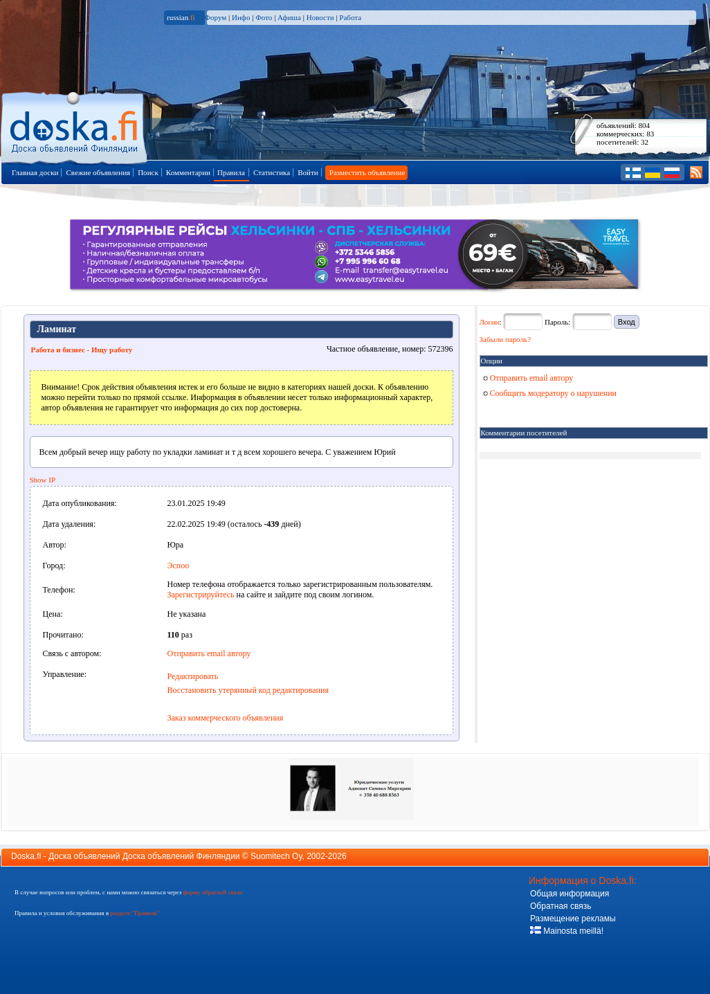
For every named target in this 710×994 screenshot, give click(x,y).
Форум (215, 17)
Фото (263, 17)
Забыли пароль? (505, 339)
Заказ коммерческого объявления (225, 718)
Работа (350, 17)
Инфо (241, 17)
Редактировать (193, 676)
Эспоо (178, 565)
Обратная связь (560, 906)
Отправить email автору (209, 653)
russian (181, 17)
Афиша (289, 17)
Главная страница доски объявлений (75, 125)
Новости (320, 17)
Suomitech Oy (276, 856)
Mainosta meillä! (566, 931)
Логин (490, 322)
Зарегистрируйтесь (201, 594)
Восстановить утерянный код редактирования (248, 690)
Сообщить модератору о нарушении (550, 393)
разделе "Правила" (134, 913)
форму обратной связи (212, 892)
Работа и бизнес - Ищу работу (82, 349)
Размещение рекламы (573, 918)
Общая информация (569, 893)
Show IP (43, 480)
